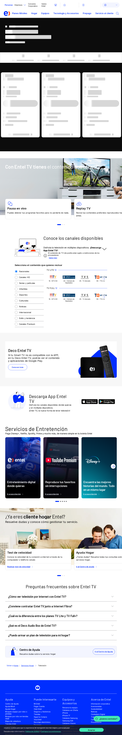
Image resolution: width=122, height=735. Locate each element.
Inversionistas (96, 706)
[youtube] (39, 688)
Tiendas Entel (10, 724)
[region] (61, 730)
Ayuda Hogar (10, 709)
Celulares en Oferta (70, 710)
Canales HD (24, 277)
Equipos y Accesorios (69, 701)
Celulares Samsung (70, 718)
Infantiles (23, 289)
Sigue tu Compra (40, 717)
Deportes (23, 295)
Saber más (53, 258)
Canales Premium (27, 324)
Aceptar (91, 730)
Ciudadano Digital (98, 714)
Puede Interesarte (45, 699)
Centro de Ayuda (12, 704)
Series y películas (27, 283)
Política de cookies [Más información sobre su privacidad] (32, 731)
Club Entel (38, 709)
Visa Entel (37, 720)
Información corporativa (100, 704)
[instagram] (47, 688)
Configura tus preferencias (51, 731)
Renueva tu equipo (70, 708)
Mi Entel (37, 704)
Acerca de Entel (101, 699)
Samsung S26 (67, 721)
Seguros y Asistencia (42, 712)
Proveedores (96, 722)
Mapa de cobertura (13, 721)
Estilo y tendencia (27, 318)
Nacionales (24, 271)
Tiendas (37, 714)
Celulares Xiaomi (69, 723)
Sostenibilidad (96, 709)
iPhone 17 (66, 715)
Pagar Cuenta (39, 706)
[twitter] (30, 688)
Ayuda (9, 699)
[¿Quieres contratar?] (107, 719)
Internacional (25, 312)
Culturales (23, 300)
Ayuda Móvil (10, 706)
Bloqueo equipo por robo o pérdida (16, 713)
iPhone (65, 713)
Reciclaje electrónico (42, 722)
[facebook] (22, 688)
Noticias (22, 306)
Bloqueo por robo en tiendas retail (16, 717)
